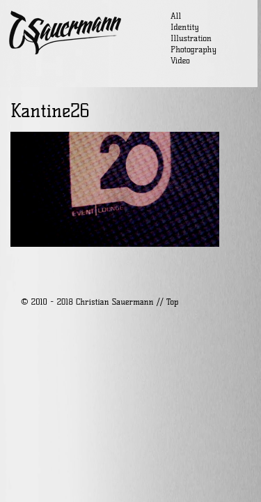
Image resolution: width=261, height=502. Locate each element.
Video (180, 60)
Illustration (191, 38)
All (176, 15)
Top (172, 301)
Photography (193, 49)
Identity (185, 27)
